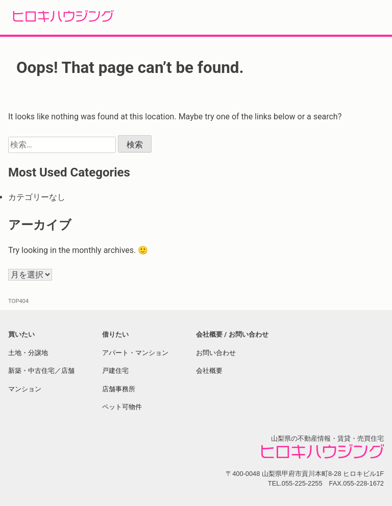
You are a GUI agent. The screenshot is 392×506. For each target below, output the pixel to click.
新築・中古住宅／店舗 (41, 370)
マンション (24, 389)
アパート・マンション (135, 353)
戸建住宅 (115, 370)
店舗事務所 (118, 389)
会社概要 (209, 370)
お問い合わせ (216, 353)
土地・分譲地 (28, 353)
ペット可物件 (122, 407)
